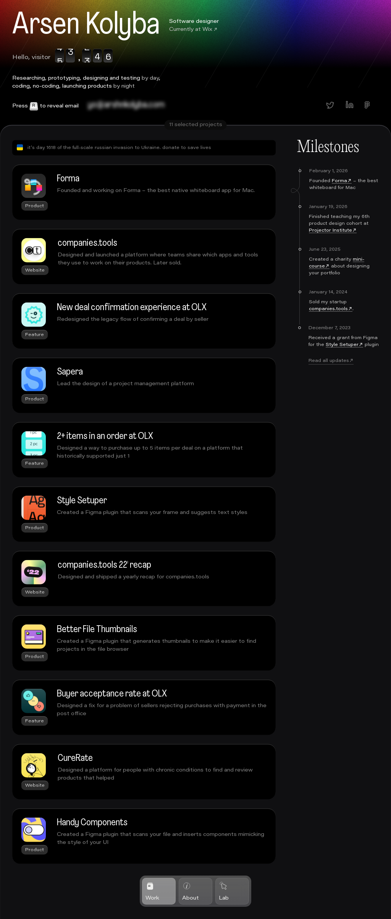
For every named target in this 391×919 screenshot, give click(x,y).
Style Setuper (342, 356)
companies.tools (328, 321)
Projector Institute (330, 242)
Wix (207, 29)
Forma (339, 193)
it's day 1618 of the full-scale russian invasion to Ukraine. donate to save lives (114, 159)
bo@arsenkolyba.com (126, 105)
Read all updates (329, 372)
